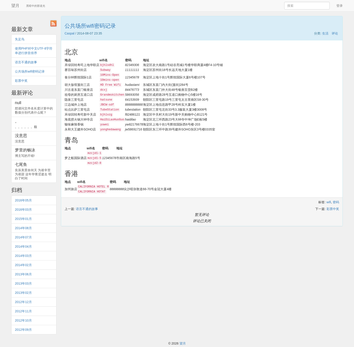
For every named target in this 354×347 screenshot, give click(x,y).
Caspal (70, 33)
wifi (328, 202)
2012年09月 (23, 329)
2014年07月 (23, 237)
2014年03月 (23, 256)
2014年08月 (23, 228)
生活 (325, 33)
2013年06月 (23, 274)
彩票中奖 (21, 80)
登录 (339, 5)
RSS (53, 23)
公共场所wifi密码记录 (30, 71)
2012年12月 (23, 302)
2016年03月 (23, 209)
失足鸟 (19, 39)
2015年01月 (23, 219)
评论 (335, 33)
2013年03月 (23, 283)
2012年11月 (23, 311)
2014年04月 (23, 246)
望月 (15, 5)
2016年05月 (23, 200)
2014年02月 (23, 265)
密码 (336, 202)
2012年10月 (23, 320)
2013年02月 (23, 292)
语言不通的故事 (26, 62)
